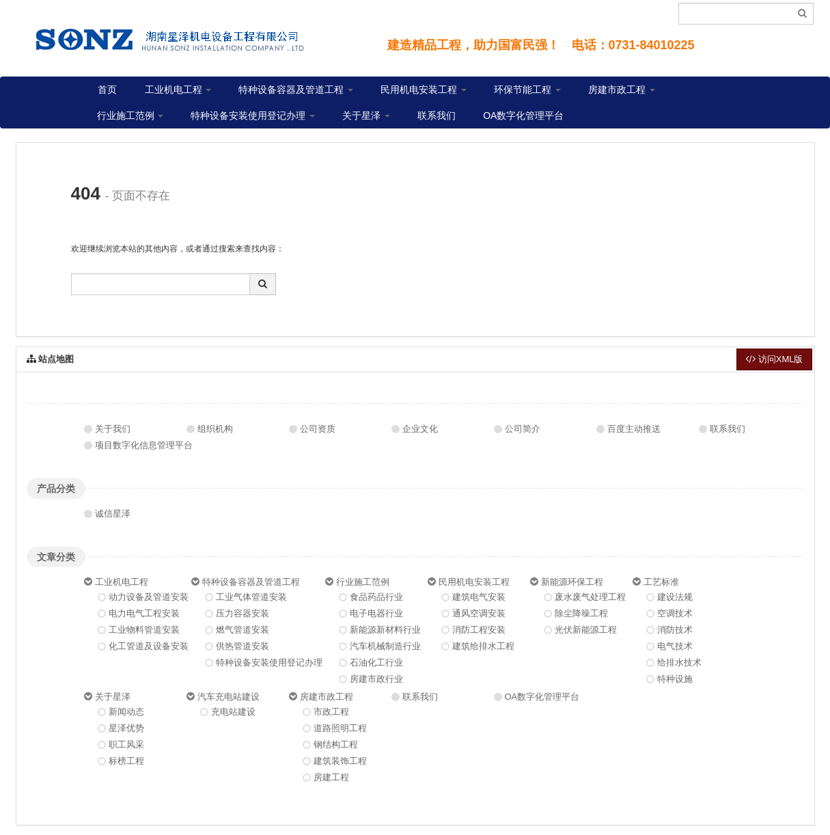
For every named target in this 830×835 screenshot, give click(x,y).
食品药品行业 (376, 597)
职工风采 (126, 744)
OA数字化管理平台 (523, 115)
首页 (107, 89)
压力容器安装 (242, 613)
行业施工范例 (130, 115)
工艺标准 (661, 582)
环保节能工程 (527, 89)
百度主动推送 (634, 429)
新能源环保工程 (572, 582)
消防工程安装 (479, 630)
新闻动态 (126, 712)
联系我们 (436, 115)
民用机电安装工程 (424, 89)
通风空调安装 (479, 613)
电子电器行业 (376, 613)
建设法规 (675, 597)
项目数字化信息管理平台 (144, 445)
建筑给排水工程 (483, 646)
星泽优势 (126, 728)
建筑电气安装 (479, 597)
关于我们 (112, 429)
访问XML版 (774, 359)
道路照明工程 (340, 728)
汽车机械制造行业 (385, 646)
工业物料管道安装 (144, 630)
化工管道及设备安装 (149, 646)
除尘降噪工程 (581, 613)
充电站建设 (233, 712)
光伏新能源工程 (586, 630)
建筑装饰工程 (340, 761)
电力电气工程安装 (144, 613)
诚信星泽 (112, 513)
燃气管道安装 (242, 630)
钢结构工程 (336, 744)
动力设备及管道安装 (149, 597)
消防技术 (675, 630)
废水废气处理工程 (590, 597)
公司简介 (522, 429)
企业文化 (420, 429)
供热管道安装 (242, 646)
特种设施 (675, 679)
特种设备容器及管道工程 (295, 89)
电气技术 (675, 646)
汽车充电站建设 (228, 697)
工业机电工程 (178, 89)
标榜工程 (126, 761)
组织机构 (215, 429)
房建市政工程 (621, 89)
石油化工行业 (376, 662)
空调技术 (675, 613)
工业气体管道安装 (251, 597)
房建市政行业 (376, 679)
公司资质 (317, 429)
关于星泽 (366, 115)
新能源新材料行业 (385, 630)
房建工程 (331, 777)
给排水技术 (679, 662)
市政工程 (331, 712)
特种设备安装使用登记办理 (253, 115)
